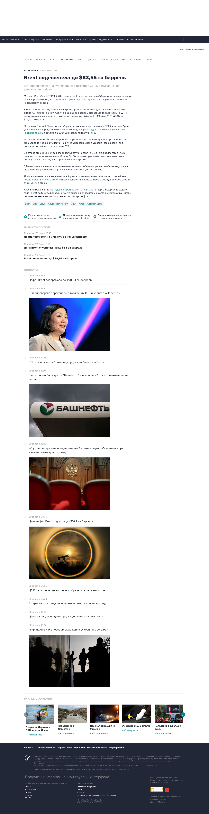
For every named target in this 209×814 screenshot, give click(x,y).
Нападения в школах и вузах (168, 728)
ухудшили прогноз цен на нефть (72, 189)
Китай (81, 204)
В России (41, 59)
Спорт (79, 59)
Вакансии (79, 747)
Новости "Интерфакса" (86, 787)
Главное (28, 59)
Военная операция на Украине (102, 728)
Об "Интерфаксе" (31, 39)
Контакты (29, 747)
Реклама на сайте (97, 747)
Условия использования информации (165, 796)
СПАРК (28, 787)
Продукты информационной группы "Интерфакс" (67, 777)
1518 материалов (34, 734)
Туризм (92, 39)
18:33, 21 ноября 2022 (48, 71)
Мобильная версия (11, 39)
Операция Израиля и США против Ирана (38, 729)
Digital (114, 59)
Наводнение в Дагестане (66, 728)
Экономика (67, 59)
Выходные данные (158, 799)
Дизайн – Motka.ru (157, 802)
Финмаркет (81, 39)
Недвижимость (106, 39)
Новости (126, 59)
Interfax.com (47, 39)
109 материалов (66, 733)
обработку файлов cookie (148, 765)
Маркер (28, 795)
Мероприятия (137, 39)
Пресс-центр (65, 747)
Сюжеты (138, 59)
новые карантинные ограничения (43, 179)
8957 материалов (99, 733)
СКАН (79, 789)
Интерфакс (104, 49)
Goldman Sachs (94, 204)
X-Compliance (30, 789)
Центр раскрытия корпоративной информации (96, 795)
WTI (35, 204)
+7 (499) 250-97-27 (124, 770)
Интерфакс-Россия (64, 39)
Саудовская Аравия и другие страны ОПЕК (78, 99)
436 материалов (130, 730)
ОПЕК (42, 204)
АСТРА (28, 798)
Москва (104, 59)
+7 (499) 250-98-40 (103, 770)
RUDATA (80, 792)
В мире (53, 59)
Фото (150, 59)
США (73, 204)
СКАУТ (28, 792)
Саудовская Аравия (58, 204)
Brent (27, 204)
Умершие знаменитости (136, 726)
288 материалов (163, 733)
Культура (91, 59)
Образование (122, 39)
